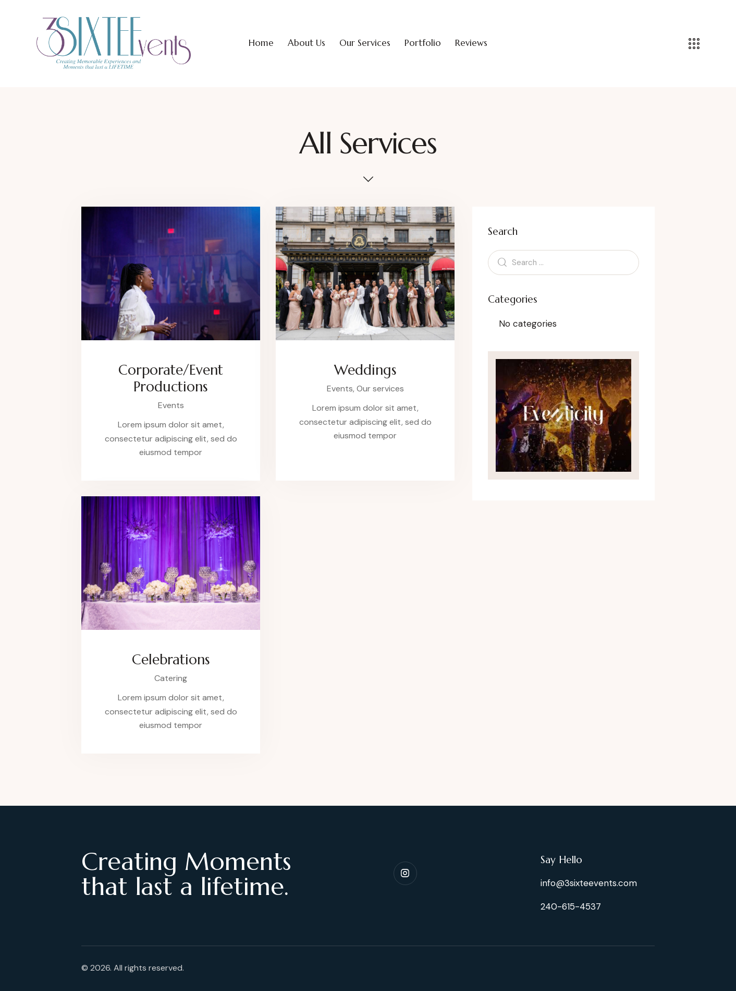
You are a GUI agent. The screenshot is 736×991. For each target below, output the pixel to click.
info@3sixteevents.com (589, 883)
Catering (170, 678)
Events (171, 405)
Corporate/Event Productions (170, 378)
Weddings (365, 370)
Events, (342, 388)
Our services (380, 388)
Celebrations (171, 659)
